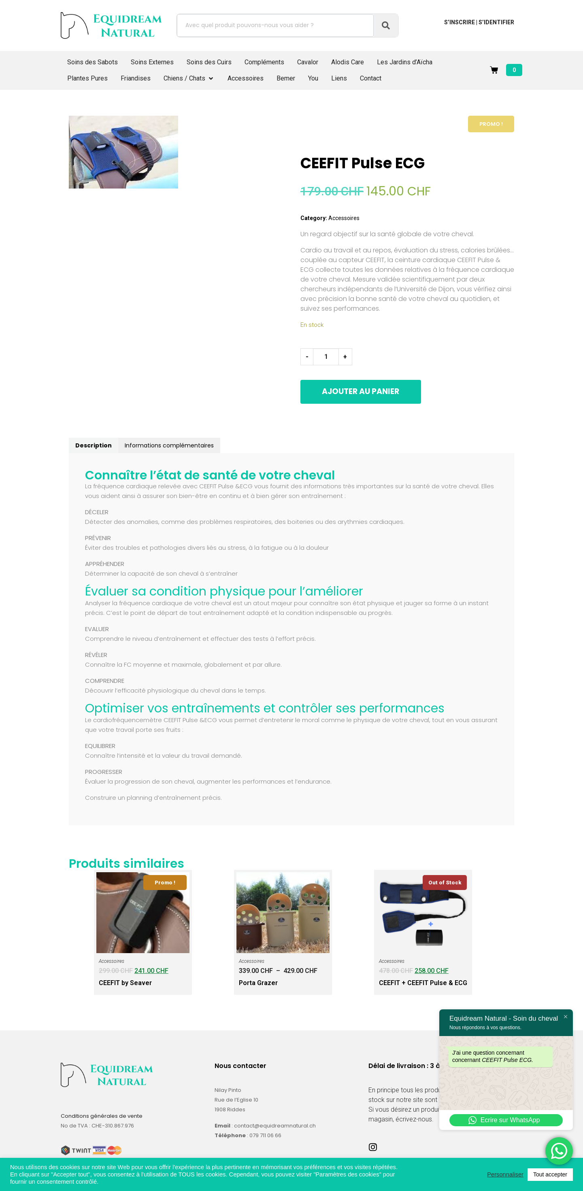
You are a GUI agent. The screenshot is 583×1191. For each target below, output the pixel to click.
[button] (189, 78)
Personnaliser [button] (505, 1174)
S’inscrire (459, 22)
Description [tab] (93, 445)
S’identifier (496, 22)
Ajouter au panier (378, 391)
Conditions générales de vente (102, 1115)
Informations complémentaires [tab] (169, 445)
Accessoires (344, 218)
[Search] (386, 25)
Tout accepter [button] (550, 1174)
